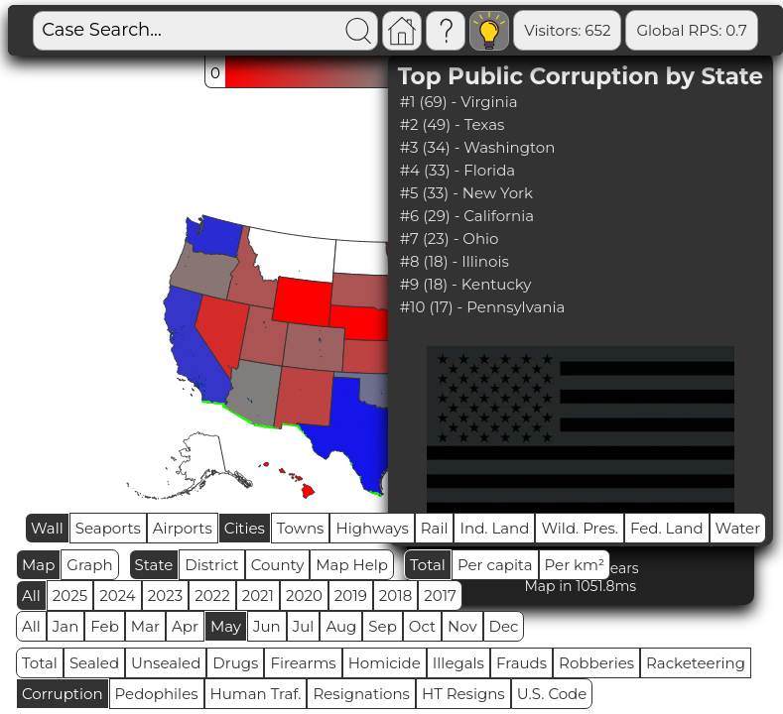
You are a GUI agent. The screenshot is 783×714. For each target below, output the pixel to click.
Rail (435, 528)
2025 (70, 595)
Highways (371, 528)
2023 (165, 595)
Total (428, 564)
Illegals (458, 663)
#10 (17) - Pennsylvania (483, 307)
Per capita (495, 564)
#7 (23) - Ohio (449, 238)
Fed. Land (667, 528)
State (154, 564)
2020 (304, 595)
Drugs (235, 663)
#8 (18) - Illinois (454, 261)
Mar (145, 626)
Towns (301, 528)
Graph (89, 564)
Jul (304, 626)
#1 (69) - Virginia (459, 101)
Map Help (352, 564)
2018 (395, 595)
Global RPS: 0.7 (691, 30)
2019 (350, 595)
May (225, 626)
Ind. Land (494, 528)
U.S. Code (552, 693)
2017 (440, 595)
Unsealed (165, 663)
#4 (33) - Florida (457, 170)
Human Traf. (256, 693)
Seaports (108, 528)
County (278, 564)
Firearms (302, 663)
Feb (104, 626)
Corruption (62, 693)
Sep (382, 626)
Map (38, 564)
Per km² (575, 564)
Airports (182, 528)
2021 (258, 595)
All (31, 595)
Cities (244, 528)
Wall (47, 528)
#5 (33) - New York (466, 192)
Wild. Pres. (579, 528)
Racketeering (695, 663)
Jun (267, 626)
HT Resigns (463, 693)
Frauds (521, 663)
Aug (341, 626)
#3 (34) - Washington (478, 147)
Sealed (94, 663)
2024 (117, 595)
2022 (212, 595)
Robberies (596, 663)
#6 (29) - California (467, 215)
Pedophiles (156, 693)
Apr (185, 626)
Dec (504, 626)
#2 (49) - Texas (452, 124)
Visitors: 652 (567, 30)
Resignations (361, 693)
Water (738, 528)
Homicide (384, 663)
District (211, 564)
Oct (422, 626)
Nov (462, 626)
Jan (66, 626)
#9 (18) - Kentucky (466, 284)
